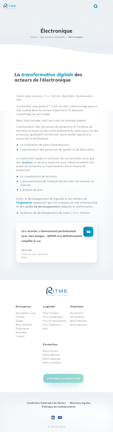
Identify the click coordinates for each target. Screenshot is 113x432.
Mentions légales (80, 403)
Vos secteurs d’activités (52, 37)
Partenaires (22, 328)
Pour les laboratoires (54, 320)
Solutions (77, 306)
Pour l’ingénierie (52, 324)
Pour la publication (53, 316)
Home (34, 37)
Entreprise (23, 306)
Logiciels (49, 306)
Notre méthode (78, 320)
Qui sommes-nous (26, 313)
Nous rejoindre (24, 324)
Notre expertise (78, 324)
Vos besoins (77, 313)
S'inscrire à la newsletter (63, 378)
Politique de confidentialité (58, 406)
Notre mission (50, 351)
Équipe (19, 320)
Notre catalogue (52, 358)
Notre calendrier (52, 362)
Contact (20, 336)
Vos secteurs (77, 316)
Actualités (21, 332)
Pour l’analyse (51, 313)
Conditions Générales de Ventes (46, 403)
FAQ (45, 328)
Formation (50, 344)
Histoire (20, 316)
